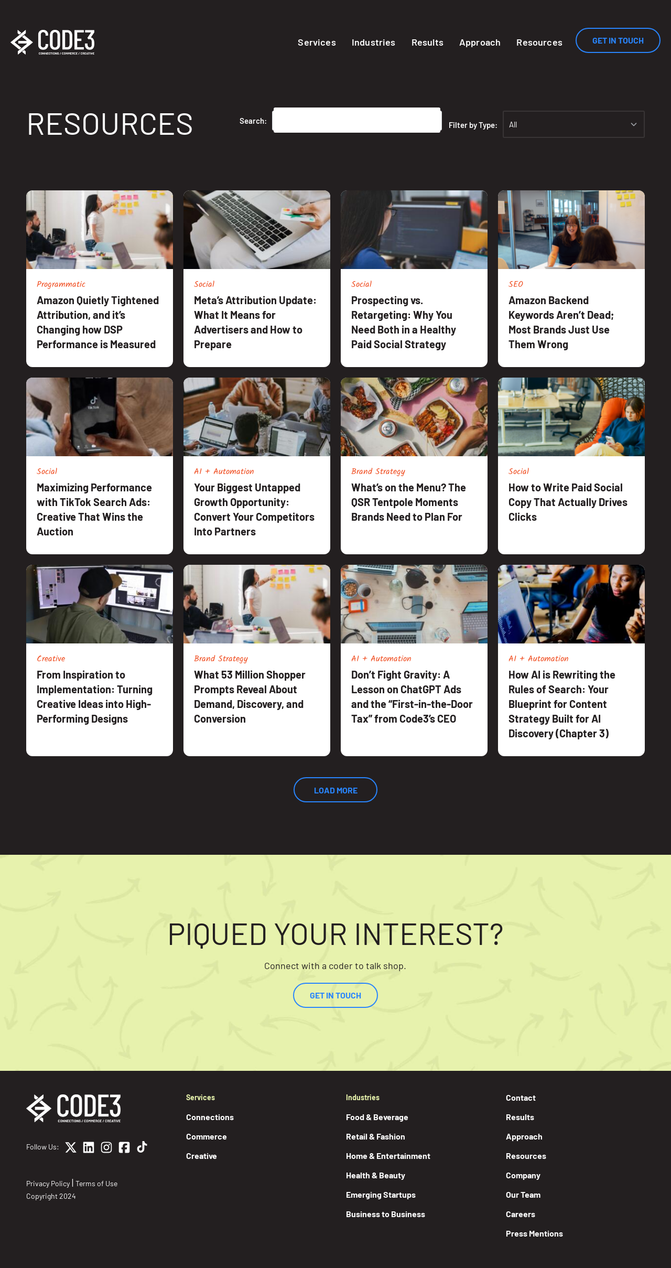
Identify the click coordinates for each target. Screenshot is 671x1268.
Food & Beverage (377, 1117)
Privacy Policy (48, 1183)
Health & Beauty (375, 1175)
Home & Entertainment (388, 1155)
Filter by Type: (473, 125)
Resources (539, 42)
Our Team (523, 1194)
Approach (480, 42)
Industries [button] (374, 42)
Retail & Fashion (375, 1136)
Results (427, 42)
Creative (201, 1155)
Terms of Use (96, 1183)
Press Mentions (534, 1233)
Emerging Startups (381, 1194)
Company (523, 1175)
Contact (521, 1097)
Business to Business (385, 1214)
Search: (253, 120)
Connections (210, 1117)
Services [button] (317, 42)
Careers (520, 1214)
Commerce (206, 1136)
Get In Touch (618, 40)
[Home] (52, 42)
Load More (336, 790)
